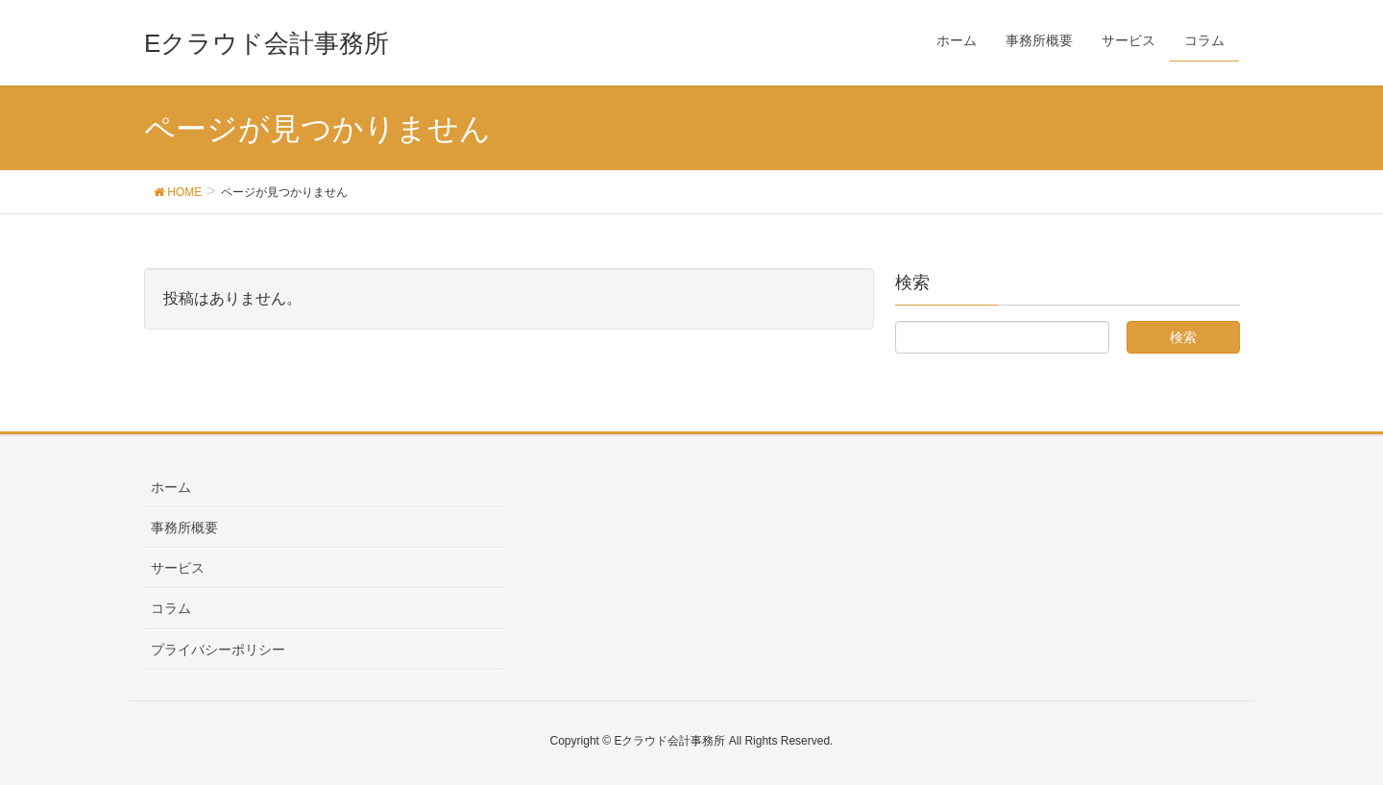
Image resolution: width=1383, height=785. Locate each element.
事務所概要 (184, 527)
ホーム (171, 487)
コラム (171, 608)
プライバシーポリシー (218, 649)
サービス (178, 568)
